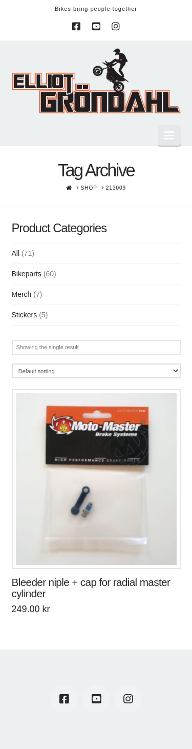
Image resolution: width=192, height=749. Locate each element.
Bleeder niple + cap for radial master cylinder (91, 587)
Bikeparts (26, 274)
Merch (22, 294)
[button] (169, 135)
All (16, 253)
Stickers (24, 315)
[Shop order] (96, 370)
